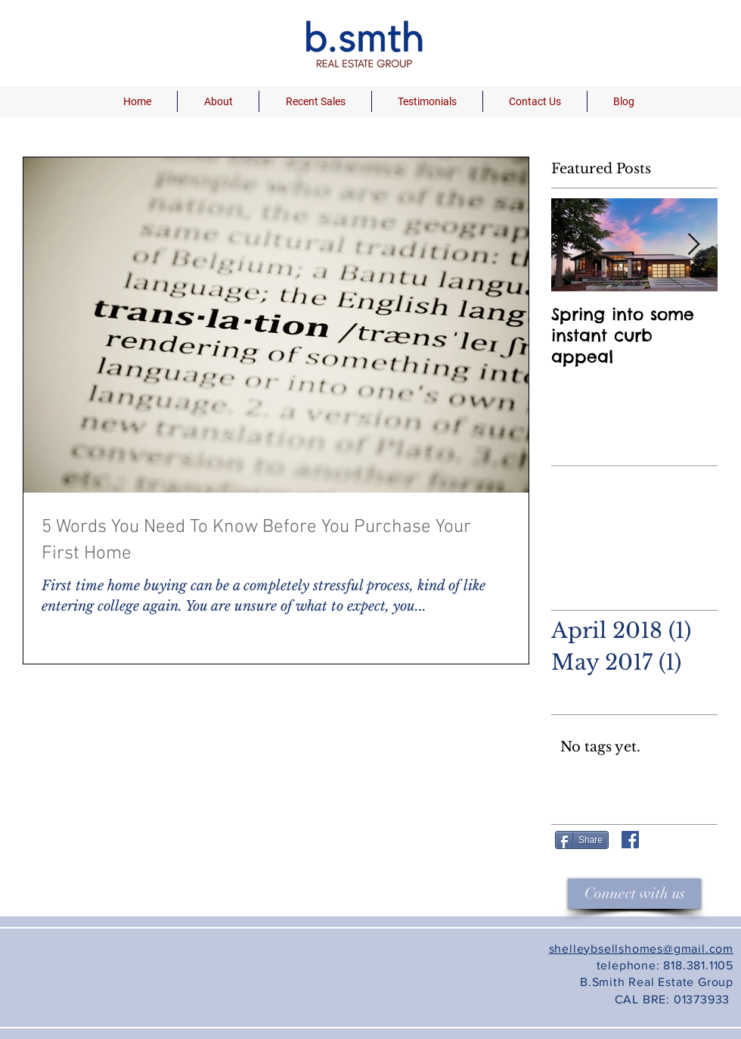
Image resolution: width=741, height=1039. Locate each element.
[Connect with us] (634, 894)
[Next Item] (693, 245)
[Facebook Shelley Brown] (630, 839)
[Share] (582, 840)
